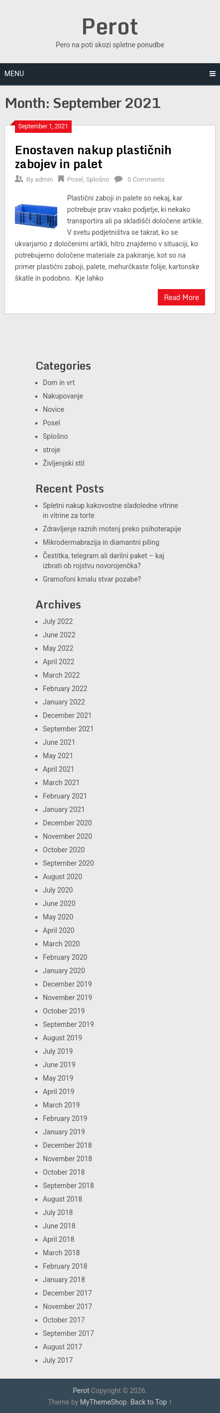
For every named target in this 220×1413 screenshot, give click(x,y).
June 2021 (59, 742)
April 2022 (59, 662)
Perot (109, 26)
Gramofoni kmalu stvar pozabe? (92, 579)
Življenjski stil (64, 463)
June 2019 (59, 1065)
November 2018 (67, 1159)
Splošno (98, 179)
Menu (14, 74)
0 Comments (145, 179)
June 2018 (59, 1226)
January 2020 (64, 971)
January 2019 (64, 1132)
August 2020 (62, 877)
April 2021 (59, 769)
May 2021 (58, 756)
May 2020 (58, 917)
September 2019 (68, 1024)
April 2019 (59, 1092)
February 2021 (65, 796)
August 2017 (62, 1347)
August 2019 (62, 1038)
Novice (53, 409)
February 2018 (65, 1266)
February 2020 (65, 957)
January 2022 (64, 702)
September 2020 (68, 863)
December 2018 (67, 1145)
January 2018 (64, 1280)
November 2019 (67, 998)
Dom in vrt (59, 383)
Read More (181, 297)
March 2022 (61, 675)
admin (44, 179)
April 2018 (59, 1239)
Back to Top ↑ (151, 1402)
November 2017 (67, 1307)
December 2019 (67, 984)
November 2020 (67, 836)
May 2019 (58, 1078)
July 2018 (58, 1212)
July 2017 (58, 1360)
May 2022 (58, 648)
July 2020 (58, 890)
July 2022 (58, 621)
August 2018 (62, 1199)
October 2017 (64, 1320)
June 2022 (59, 635)
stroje (51, 450)
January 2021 (64, 809)
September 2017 (68, 1333)
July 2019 (58, 1051)
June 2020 (59, 904)
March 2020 (61, 944)
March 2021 (61, 783)
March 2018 (61, 1253)
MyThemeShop (103, 1402)
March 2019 (61, 1105)
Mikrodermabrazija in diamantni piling (101, 542)
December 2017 (67, 1293)
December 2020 (67, 823)
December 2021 (67, 715)
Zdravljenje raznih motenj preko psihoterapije (112, 529)
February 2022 (65, 689)
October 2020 (64, 850)
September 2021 (68, 729)
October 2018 (64, 1172)
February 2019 (65, 1118)
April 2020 (59, 930)
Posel (75, 179)
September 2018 (68, 1186)
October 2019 (64, 1011)
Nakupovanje (63, 396)
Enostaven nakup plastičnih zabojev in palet (93, 156)
